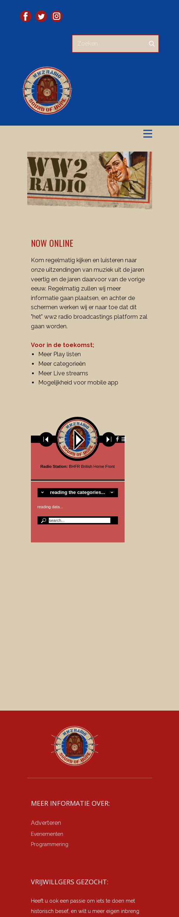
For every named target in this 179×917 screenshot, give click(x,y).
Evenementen (47, 834)
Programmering (49, 844)
